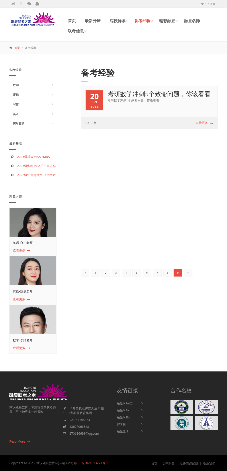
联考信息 (76, 30)
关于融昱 (168, 463)
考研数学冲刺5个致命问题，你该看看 (159, 94)
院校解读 (117, 20)
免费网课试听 (189, 463)
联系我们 (209, 463)
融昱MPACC (125, 403)
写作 (16, 104)
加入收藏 (208, 4)
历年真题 (18, 124)
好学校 (121, 424)
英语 (16, 114)
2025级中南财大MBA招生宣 (36, 175)
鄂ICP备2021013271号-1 (91, 463)
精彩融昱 (167, 20)
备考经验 (142, 20)
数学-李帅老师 (23, 340)
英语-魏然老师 (23, 291)
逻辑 (16, 95)
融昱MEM (123, 417)
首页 (72, 20)
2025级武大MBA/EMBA (33, 157)
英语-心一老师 (23, 243)
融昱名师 (192, 20)
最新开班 (93, 20)
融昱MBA (123, 410)
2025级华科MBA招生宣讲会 (36, 166)
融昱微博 (123, 431)
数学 (16, 85)
